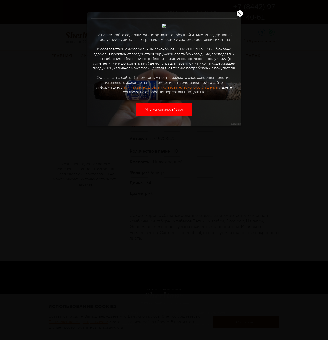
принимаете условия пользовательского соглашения (170, 103)
